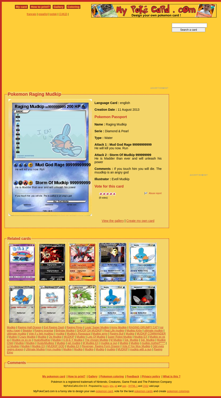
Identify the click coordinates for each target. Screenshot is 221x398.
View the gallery (113, 221)
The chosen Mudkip (96, 340)
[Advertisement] (80, 54)
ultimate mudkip (153, 330)
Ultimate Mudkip (35, 349)
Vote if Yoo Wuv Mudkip (136, 346)
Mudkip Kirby (134, 330)
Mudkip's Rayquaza (78, 333)
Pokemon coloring (112, 376)
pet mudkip (74, 343)
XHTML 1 (133, 386)
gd (116, 386)
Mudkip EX (140, 336)
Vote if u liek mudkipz (41, 333)
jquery (105, 386)
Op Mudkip (55, 336)
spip (124, 386)
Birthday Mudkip (65, 330)
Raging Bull (116, 333)
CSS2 (145, 386)
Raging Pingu (74, 327)
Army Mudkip (119, 327)
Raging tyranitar (43, 330)
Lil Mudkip (13, 346)
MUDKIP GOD (55, 346)
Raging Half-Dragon (29, 327)
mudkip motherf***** (153, 343)
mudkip (60, 333)
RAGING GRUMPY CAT (143, 327)
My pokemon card (53, 376)
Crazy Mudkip (27, 336)
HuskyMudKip (42, 340)
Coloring (73, 7)
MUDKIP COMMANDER (151, 333)
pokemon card (104, 391)
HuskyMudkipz (45, 343)
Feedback (133, 376)
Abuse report (155, 193)
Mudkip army (100, 333)
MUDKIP (69, 336)
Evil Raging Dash (54, 327)
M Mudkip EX (91, 343)
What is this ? (172, 376)
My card (21, 7)
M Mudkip (116, 340)
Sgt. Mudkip (131, 340)
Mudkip (11, 327)
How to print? (40, 7)
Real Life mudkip (114, 330)
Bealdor (27, 330)
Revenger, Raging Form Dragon (101, 346)
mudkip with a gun (141, 349)
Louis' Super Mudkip (97, 327)
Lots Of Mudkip (96, 336)
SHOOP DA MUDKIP (89, 330)
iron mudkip (54, 349)
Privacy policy (151, 376)
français (31, 14)
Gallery (59, 7)
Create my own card (140, 221)
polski (53, 14)
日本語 (63, 14)
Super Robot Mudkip (120, 336)
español (43, 14)
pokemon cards (143, 391)
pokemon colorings (178, 391)
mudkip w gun (109, 343)
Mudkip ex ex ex (21, 340)
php (111, 386)
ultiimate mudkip (16, 333)
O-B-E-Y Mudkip (73, 340)
